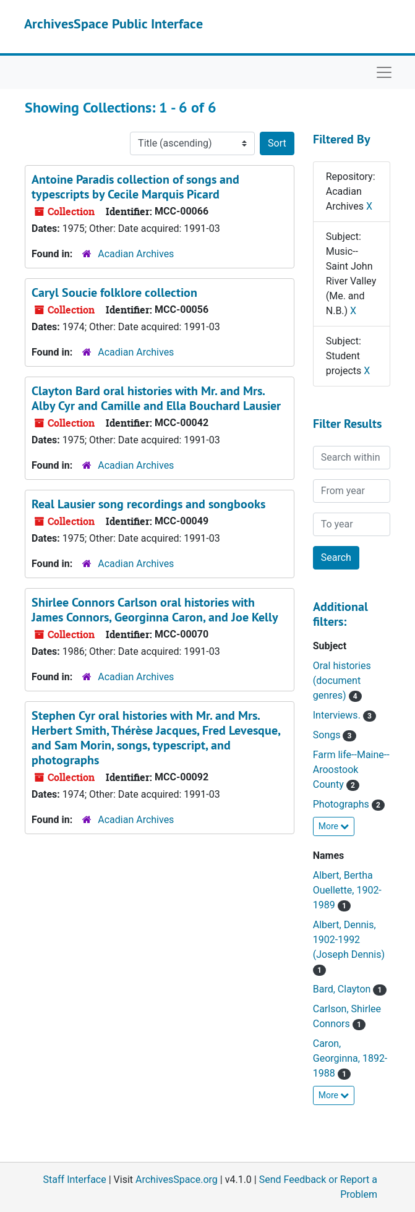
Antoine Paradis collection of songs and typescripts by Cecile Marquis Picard (135, 186)
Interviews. (338, 715)
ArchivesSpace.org (176, 1179)
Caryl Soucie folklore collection (114, 292)
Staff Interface (74, 1179)
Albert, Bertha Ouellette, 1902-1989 (347, 890)
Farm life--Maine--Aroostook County (351, 769)
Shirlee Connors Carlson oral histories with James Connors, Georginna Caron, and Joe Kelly (155, 609)
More (334, 826)
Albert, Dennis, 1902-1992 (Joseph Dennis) (349, 939)
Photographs (342, 804)
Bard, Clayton (343, 989)
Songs (328, 735)
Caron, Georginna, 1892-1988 (350, 1058)
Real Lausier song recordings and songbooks (148, 504)
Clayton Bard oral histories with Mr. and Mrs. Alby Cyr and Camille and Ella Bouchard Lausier (156, 398)
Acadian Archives (136, 254)
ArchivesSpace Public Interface (113, 23)
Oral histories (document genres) (342, 680)
